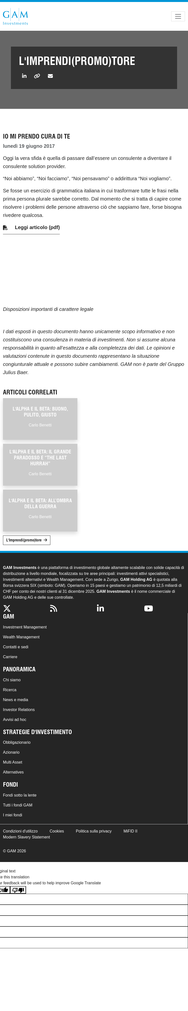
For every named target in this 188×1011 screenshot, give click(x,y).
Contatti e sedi (15, 647)
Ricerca (9, 690)
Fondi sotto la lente (19, 795)
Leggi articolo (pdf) (37, 227)
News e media (15, 700)
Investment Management (25, 627)
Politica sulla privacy (94, 831)
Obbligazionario (17, 742)
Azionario (11, 752)
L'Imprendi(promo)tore (24, 540)
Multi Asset (12, 762)
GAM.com (15, 16)
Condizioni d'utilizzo (20, 831)
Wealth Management (21, 637)
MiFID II (130, 831)
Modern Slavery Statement (26, 837)
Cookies (57, 831)
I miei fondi (12, 815)
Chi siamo (12, 680)
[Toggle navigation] (178, 16)
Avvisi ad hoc (14, 719)
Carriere (10, 657)
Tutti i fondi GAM (17, 805)
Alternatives (13, 772)
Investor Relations (19, 710)
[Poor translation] (18, 890)
